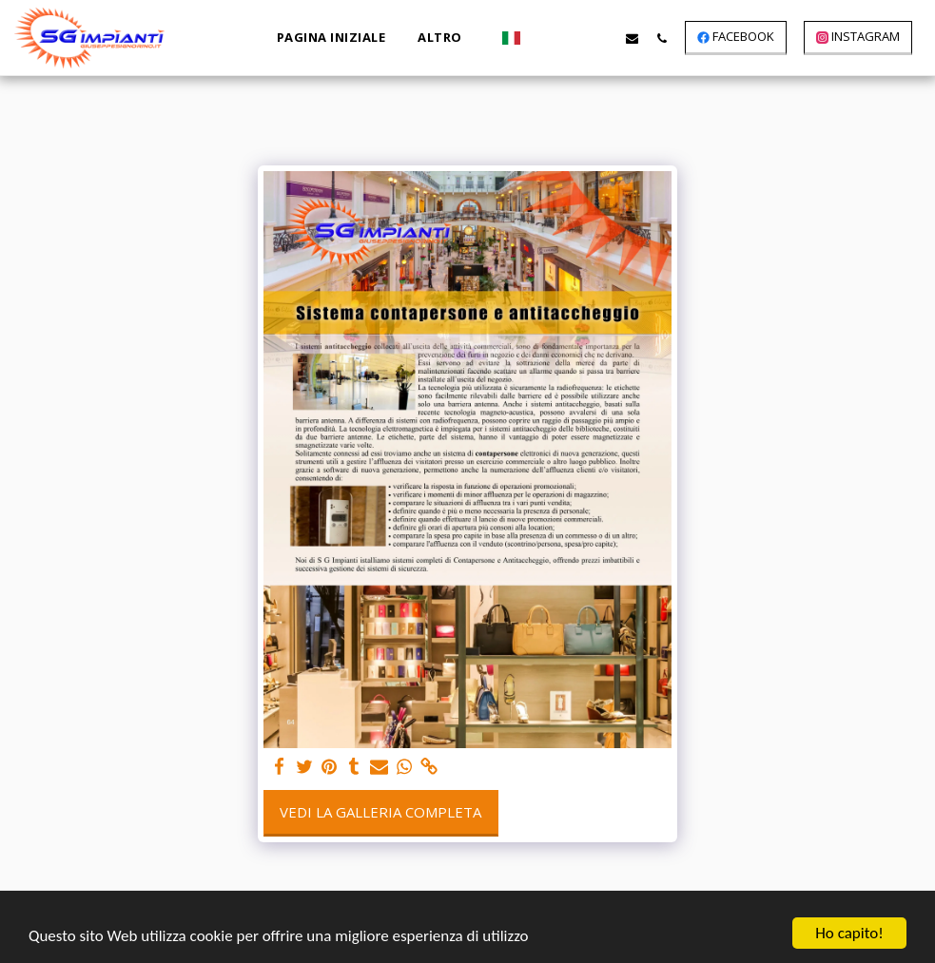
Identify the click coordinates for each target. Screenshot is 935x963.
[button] (543, 38)
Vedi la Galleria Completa (380, 811)
